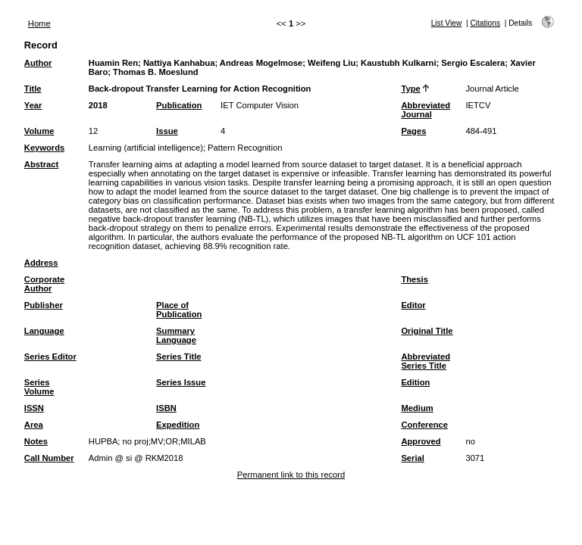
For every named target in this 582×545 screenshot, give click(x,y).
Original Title (426, 330)
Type (410, 88)
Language (44, 330)
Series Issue (180, 382)
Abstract (41, 164)
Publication (179, 105)
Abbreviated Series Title (425, 361)
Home (39, 23)
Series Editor (50, 356)
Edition (415, 382)
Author (38, 62)
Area (33, 424)
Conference (424, 424)
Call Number (49, 457)
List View (446, 23)
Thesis (414, 279)
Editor (413, 305)
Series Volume (39, 387)
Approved (420, 441)
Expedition (177, 424)
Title (33, 88)
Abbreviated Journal (425, 110)
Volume (39, 130)
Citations (485, 23)
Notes (36, 441)
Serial (412, 457)
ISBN (166, 408)
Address (41, 262)
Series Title (179, 356)
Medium (417, 408)
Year (33, 105)
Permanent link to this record (291, 474)
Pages (413, 130)
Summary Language (176, 335)
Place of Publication (179, 310)
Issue (167, 130)
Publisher (43, 305)
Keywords (44, 147)
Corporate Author (44, 284)
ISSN (34, 408)
